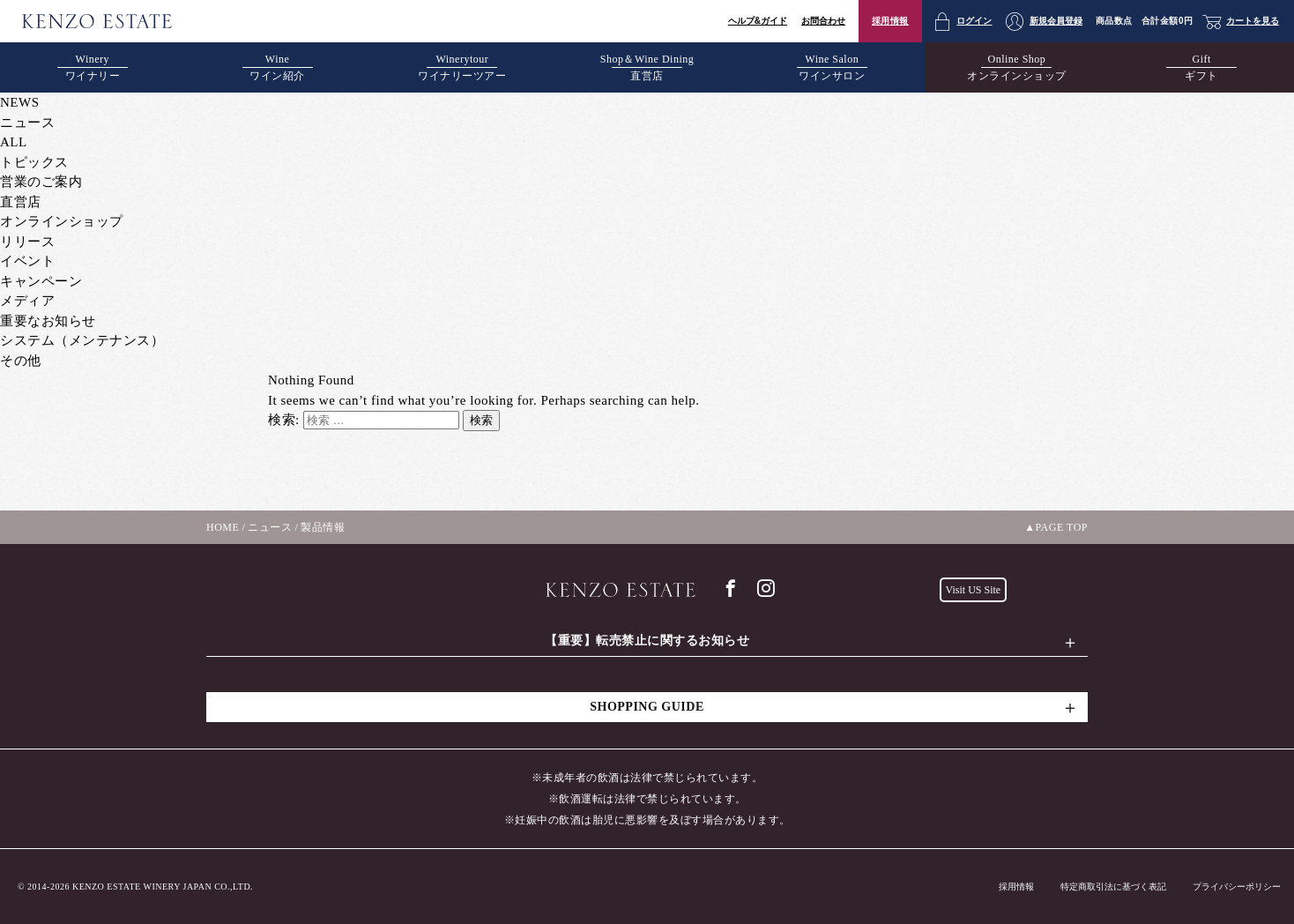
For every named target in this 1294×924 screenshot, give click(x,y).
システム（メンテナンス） (82, 340)
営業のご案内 (41, 182)
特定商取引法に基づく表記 (1113, 886)
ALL (13, 142)
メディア (27, 301)
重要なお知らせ (48, 321)
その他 (20, 361)
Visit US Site (973, 590)
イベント (27, 261)
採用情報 (890, 21)
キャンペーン (41, 281)
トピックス (34, 162)
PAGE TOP (1062, 527)
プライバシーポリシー (1237, 886)
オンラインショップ (61, 221)
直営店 (20, 202)
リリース (27, 242)
